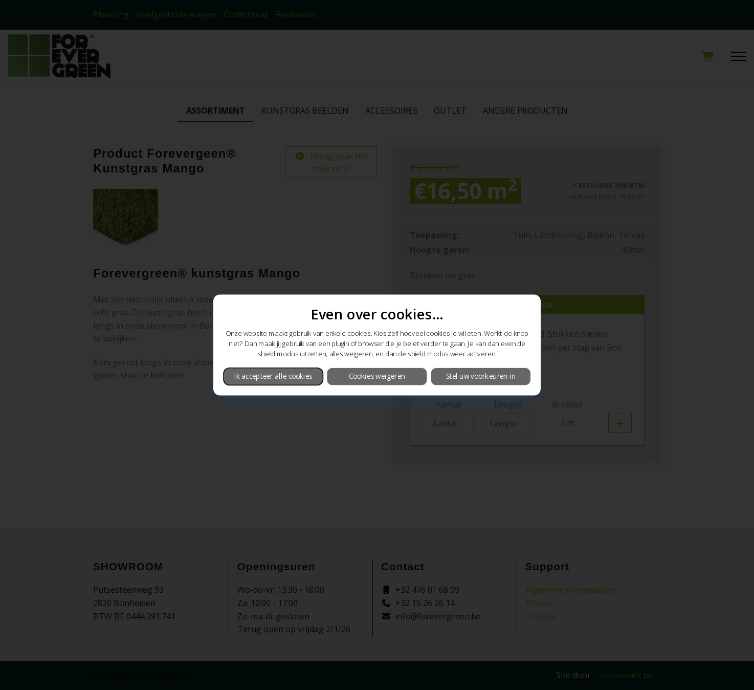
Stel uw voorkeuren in (481, 376)
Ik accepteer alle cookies (273, 376)
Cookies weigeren (377, 376)
